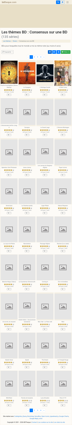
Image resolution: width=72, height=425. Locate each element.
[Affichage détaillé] (54, 52)
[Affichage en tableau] (58, 52)
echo (40, 418)
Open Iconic (45, 416)
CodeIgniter (18, 416)
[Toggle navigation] (67, 2)
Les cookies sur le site (45, 422)
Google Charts (64, 416)
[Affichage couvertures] (50, 52)
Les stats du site (59, 422)
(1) (66, 52)
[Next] (44, 57)
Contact (34, 422)
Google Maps (34, 418)
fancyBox (38, 416)
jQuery (24, 416)
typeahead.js (54, 416)
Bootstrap (30, 416)
